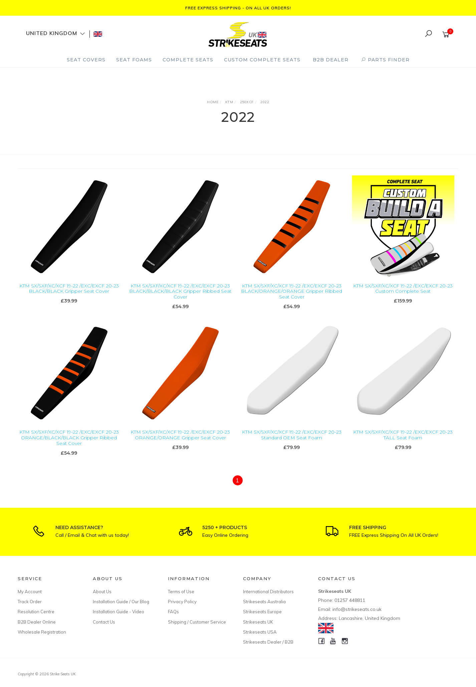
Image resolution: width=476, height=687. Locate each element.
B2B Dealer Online (37, 622)
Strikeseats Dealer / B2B (268, 642)
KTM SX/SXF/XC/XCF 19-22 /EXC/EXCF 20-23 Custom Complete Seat (403, 288)
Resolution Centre (36, 611)
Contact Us (104, 622)
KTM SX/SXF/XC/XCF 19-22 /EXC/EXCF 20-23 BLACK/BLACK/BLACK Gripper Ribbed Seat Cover (180, 291)
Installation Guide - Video (118, 611)
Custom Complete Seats (262, 60)
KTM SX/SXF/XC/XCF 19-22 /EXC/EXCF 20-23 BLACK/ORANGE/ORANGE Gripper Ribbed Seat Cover (291, 291)
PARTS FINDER (385, 60)
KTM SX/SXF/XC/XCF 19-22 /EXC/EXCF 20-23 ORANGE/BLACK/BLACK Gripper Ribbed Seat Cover (69, 444)
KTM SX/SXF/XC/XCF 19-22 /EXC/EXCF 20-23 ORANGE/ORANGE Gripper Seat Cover (180, 441)
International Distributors (268, 591)
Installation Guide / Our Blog (121, 601)
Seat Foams (134, 60)
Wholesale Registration (42, 632)
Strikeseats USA (260, 632)
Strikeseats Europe (262, 611)
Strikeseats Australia (264, 601)
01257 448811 (349, 600)
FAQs (173, 611)
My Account (30, 591)
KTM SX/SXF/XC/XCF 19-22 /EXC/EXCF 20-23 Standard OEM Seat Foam (291, 441)
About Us (102, 591)
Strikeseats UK (258, 622)
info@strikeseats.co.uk (357, 609)
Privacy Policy (182, 601)
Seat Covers (86, 60)
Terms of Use (181, 591)
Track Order (30, 601)
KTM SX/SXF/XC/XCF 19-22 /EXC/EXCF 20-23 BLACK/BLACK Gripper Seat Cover (69, 288)
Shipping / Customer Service (197, 622)
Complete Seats (188, 60)
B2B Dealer (330, 60)
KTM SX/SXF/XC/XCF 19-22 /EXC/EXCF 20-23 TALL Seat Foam (403, 441)
